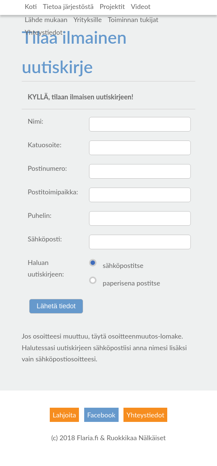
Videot (141, 6)
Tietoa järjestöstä (68, 6)
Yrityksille (87, 19)
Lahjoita (64, 415)
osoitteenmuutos (133, 336)
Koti (31, 6)
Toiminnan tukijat (133, 19)
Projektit (112, 6)
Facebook (101, 415)
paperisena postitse (131, 283)
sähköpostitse (123, 265)
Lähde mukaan (46, 19)
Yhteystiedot (43, 32)
